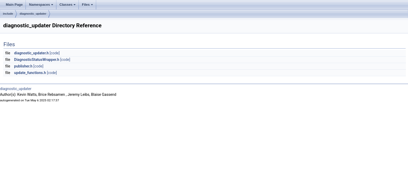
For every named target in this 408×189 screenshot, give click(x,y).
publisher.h (23, 66)
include (8, 13)
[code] (55, 53)
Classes (68, 5)
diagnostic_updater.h (31, 53)
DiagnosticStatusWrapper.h (36, 59)
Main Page (14, 5)
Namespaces (41, 5)
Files (87, 5)
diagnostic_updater (33, 13)
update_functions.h (30, 73)
